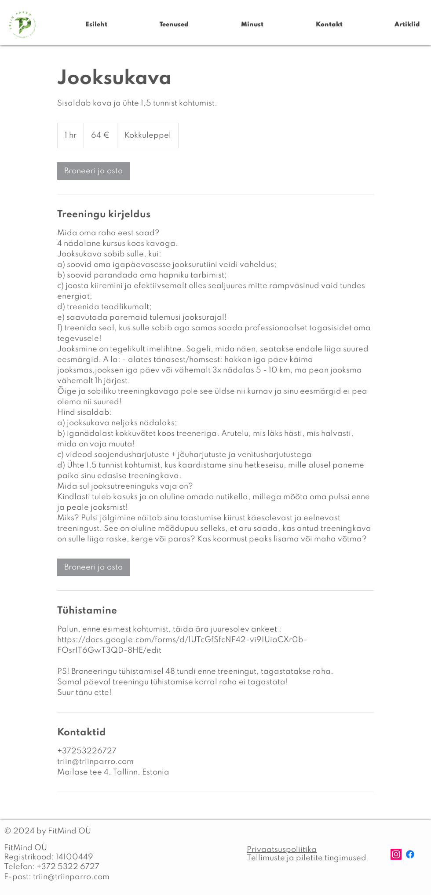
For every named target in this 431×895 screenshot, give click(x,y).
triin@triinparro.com (71, 877)
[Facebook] (410, 854)
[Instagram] (396, 854)
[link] (93, 171)
